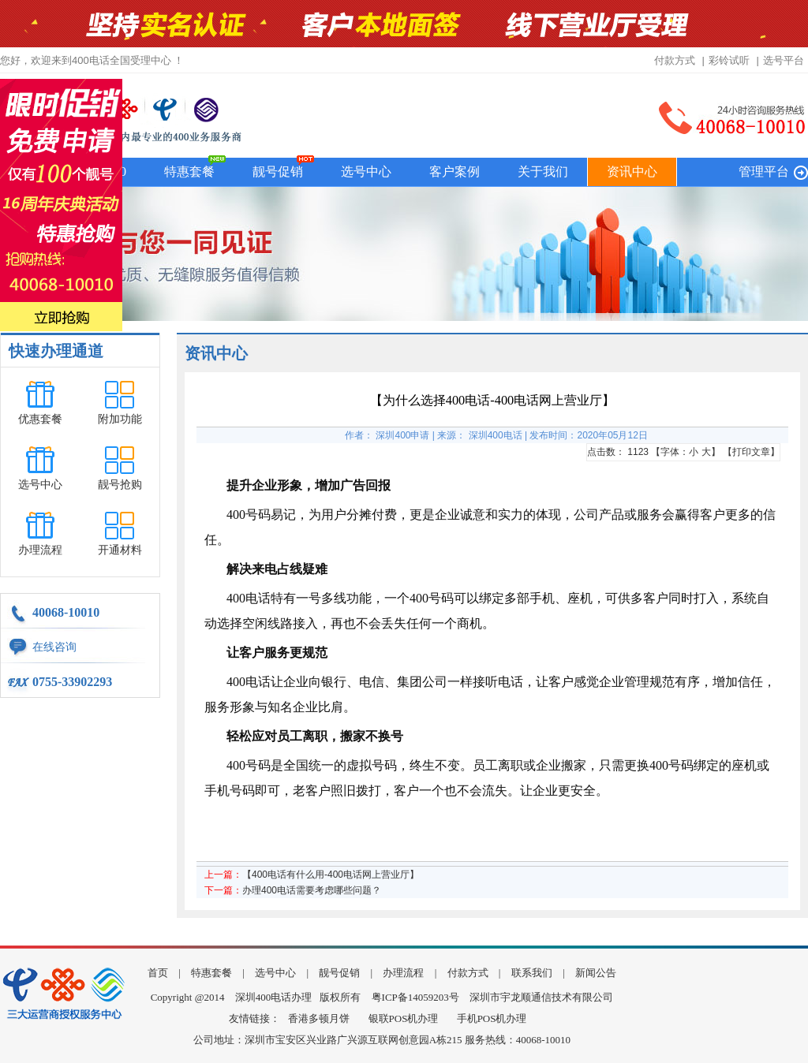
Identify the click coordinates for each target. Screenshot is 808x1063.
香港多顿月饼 (319, 1018)
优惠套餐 (40, 419)
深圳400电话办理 (273, 997)
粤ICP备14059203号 (415, 997)
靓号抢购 (120, 484)
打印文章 (751, 451)
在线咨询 (54, 647)
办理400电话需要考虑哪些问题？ (311, 890)
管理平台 (764, 171)
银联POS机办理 (403, 1018)
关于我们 (543, 171)
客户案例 (454, 171)
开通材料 (120, 550)
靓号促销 (277, 171)
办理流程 (40, 550)
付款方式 (674, 60)
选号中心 (366, 171)
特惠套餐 (189, 171)
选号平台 (783, 60)
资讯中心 (632, 171)
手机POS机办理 (492, 1018)
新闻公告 (595, 973)
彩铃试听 (729, 60)
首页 (158, 973)
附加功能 (120, 419)
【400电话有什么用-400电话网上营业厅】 (330, 874)
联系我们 (531, 973)
